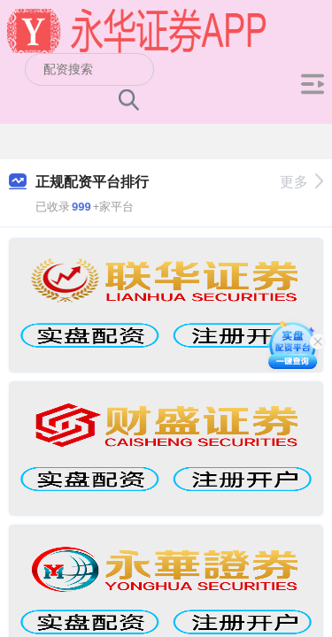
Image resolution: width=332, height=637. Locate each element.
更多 (301, 181)
